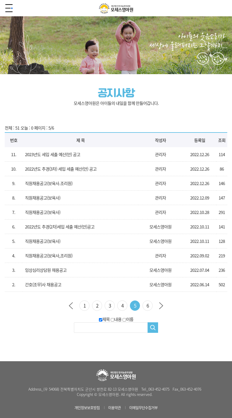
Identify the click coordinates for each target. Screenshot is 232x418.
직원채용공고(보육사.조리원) (48, 183)
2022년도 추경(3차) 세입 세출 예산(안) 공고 (61, 169)
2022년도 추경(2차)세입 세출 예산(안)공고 (59, 226)
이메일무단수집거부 (143, 407)
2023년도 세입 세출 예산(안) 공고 (52, 154)
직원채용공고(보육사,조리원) (48, 255)
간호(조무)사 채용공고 (43, 284)
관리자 (160, 255)
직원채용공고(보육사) (42, 198)
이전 (71, 305)
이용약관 (114, 407)
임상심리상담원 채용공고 (46, 270)
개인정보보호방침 (87, 407)
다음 (161, 305)
